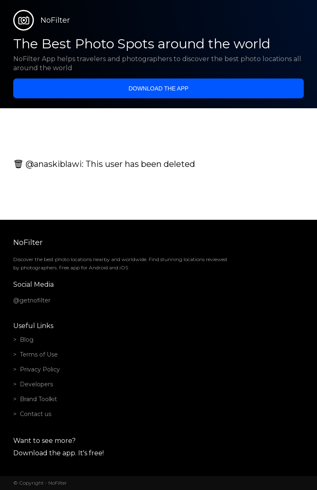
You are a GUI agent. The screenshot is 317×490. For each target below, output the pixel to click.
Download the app (158, 88)
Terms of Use (39, 354)
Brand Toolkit (38, 399)
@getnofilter (31, 300)
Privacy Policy (40, 369)
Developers (36, 384)
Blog (26, 339)
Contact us (35, 414)
